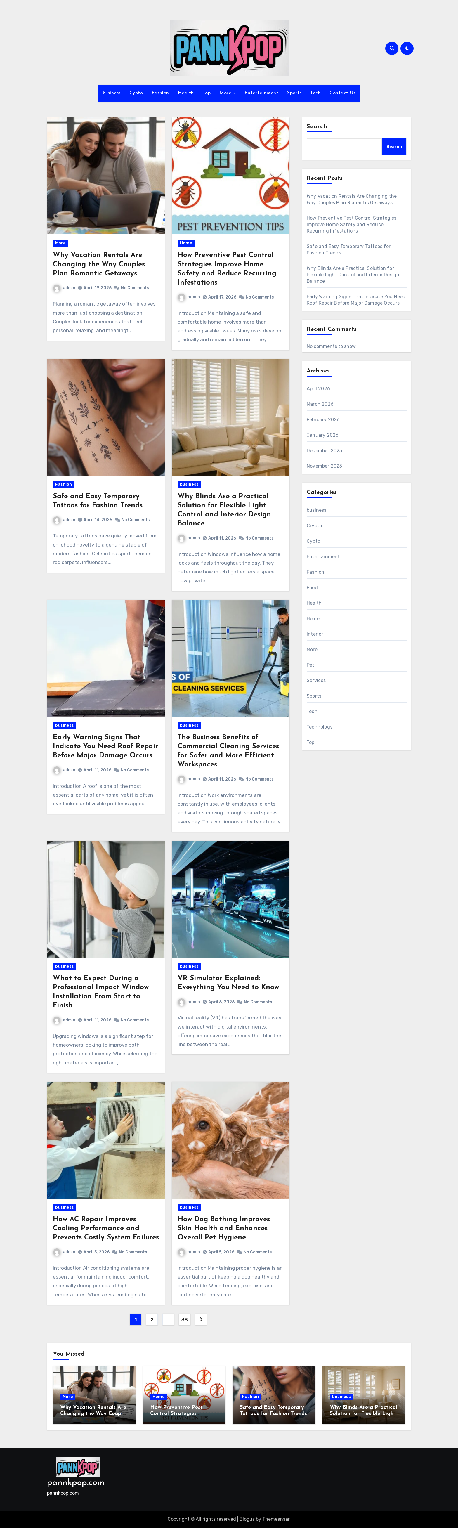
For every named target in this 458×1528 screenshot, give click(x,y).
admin (64, 287)
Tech (315, 93)
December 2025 (324, 450)
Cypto (136, 93)
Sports (294, 93)
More (226, 93)
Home (186, 243)
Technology (320, 727)
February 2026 (323, 419)
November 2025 (324, 466)
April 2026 (318, 388)
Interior (315, 634)
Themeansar (275, 1519)
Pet (311, 665)
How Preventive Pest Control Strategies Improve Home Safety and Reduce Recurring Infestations (352, 224)
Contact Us (342, 93)
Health (186, 93)
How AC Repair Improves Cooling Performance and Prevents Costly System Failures (106, 1228)
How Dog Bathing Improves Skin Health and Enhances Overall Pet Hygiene (224, 1228)
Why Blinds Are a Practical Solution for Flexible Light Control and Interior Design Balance (353, 275)
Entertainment (261, 93)
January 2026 (323, 435)
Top (207, 93)
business (112, 93)
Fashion (160, 93)
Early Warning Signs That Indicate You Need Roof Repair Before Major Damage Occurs (105, 746)
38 (184, 1320)
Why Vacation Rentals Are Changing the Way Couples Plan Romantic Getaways (99, 264)
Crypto (314, 525)
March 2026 (320, 404)
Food (312, 587)
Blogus (247, 1519)
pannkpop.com (76, 1482)
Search (317, 127)
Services (316, 680)
